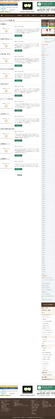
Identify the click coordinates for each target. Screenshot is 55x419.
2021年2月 (43, 190)
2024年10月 (43, 97)
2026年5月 (43, 57)
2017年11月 (43, 267)
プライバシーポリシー (47, 334)
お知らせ (43, 46)
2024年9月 (43, 99)
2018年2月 (43, 260)
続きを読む (18, 35)
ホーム (2, 16)
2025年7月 (43, 78)
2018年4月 (43, 256)
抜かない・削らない (19, 16)
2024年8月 (43, 101)
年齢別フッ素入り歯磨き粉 (46, 287)
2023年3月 (43, 137)
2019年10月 (43, 220)
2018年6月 (43, 252)
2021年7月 (43, 180)
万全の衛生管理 (45, 323)
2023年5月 (43, 133)
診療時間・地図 (50, 16)
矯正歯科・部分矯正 (46, 359)
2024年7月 (43, 103)
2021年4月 (43, 186)
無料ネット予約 (45, 403)
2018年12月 (43, 239)
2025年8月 (43, 76)
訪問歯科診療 (45, 370)
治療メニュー (35, 16)
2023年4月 (43, 135)
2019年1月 (43, 237)
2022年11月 (43, 146)
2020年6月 (43, 207)
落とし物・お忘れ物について (48, 332)
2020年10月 (43, 199)
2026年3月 (43, 61)
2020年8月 (43, 203)
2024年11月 (43, 95)
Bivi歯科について (10, 16)
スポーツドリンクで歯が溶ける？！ (47, 289)
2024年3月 (43, 112)
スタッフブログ (44, 48)
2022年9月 (43, 150)
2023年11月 (43, 120)
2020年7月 (43, 205)
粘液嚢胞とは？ (44, 291)
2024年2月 (43, 114)
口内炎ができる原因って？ (46, 285)
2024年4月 (43, 110)
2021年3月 (43, 188)
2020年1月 (43, 214)
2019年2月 (43, 235)
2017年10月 (43, 269)
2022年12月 (43, 144)
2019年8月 (43, 224)
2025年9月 (43, 74)
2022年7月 (43, 154)
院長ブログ (43, 50)
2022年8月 (43, 152)
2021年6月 (43, 182)
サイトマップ (45, 407)
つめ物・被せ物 (45, 363)
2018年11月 (43, 241)
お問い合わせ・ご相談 (46, 310)
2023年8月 (43, 127)
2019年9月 (43, 222)
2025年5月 (43, 82)
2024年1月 (43, 116)
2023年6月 (43, 131)
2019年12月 (43, 216)
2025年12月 (43, 67)
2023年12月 (43, 118)
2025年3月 (43, 86)
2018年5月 (43, 254)
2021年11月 (43, 171)
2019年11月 (43, 218)
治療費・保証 (42, 16)
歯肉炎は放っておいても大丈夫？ (47, 299)
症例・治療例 (44, 377)
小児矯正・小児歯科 (35, 406)
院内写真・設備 (45, 325)
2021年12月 (43, 169)
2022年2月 (43, 165)
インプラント (45, 365)
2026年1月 (43, 65)
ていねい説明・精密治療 (47, 321)
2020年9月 (43, 201)
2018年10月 (43, 243)
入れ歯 (44, 368)
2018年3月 (43, 258)
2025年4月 (43, 84)
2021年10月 (43, 173)
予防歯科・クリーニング (47, 348)
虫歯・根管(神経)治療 (47, 352)
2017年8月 (43, 273)
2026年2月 (43, 63)
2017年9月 (43, 271)
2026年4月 (43, 59)
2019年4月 (43, 233)
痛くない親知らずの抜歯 (47, 354)
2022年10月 (43, 148)
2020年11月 (43, 197)
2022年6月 (43, 156)
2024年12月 (43, 93)
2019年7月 (43, 226)
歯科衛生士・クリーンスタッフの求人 (48, 342)
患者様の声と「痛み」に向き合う (47, 277)
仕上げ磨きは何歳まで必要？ (46, 283)
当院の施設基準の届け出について (48, 379)
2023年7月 (43, 129)
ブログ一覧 (45, 339)
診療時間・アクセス (4, 407)
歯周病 (44, 350)
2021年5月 (43, 184)
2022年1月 (43, 167)
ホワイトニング (45, 361)
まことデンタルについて (46, 314)
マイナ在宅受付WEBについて (48, 330)
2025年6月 (43, 80)
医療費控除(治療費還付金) (47, 374)
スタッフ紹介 (27, 16)
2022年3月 (43, 163)
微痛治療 (44, 319)
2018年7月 (43, 250)
